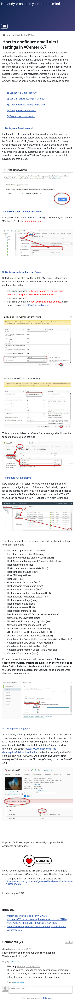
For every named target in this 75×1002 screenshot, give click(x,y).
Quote (12, 961)
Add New (69, 942)
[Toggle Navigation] (4, 26)
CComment (48, 998)
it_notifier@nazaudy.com (35, 305)
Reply (17, 961)
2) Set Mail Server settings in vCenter (26, 98)
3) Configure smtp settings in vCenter (26, 104)
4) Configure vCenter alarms (21, 110)
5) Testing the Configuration (16, 728)
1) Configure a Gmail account (22, 92)
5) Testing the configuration (21, 116)
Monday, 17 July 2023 (19, 949)
